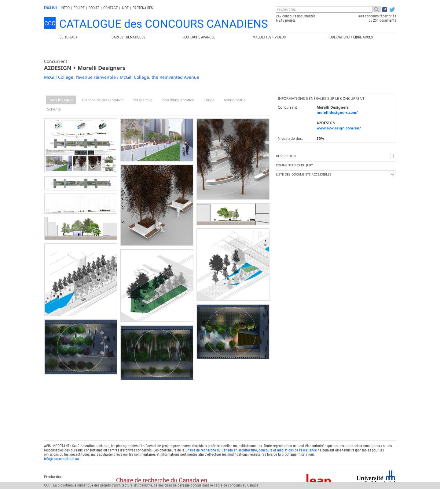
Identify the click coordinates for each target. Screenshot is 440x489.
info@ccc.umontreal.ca (61, 459)
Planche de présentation (102, 100)
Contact (110, 8)
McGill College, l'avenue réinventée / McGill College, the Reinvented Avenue (121, 77)
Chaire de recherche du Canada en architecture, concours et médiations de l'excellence (251, 450)
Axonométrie (235, 100)
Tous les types (61, 100)
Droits (94, 8)
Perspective (142, 100)
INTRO (65, 8)
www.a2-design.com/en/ (339, 128)
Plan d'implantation (178, 100)
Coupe (209, 100)
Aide (125, 8)
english (50, 8)
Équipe (79, 8)
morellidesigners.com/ (337, 112)
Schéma (54, 109)
